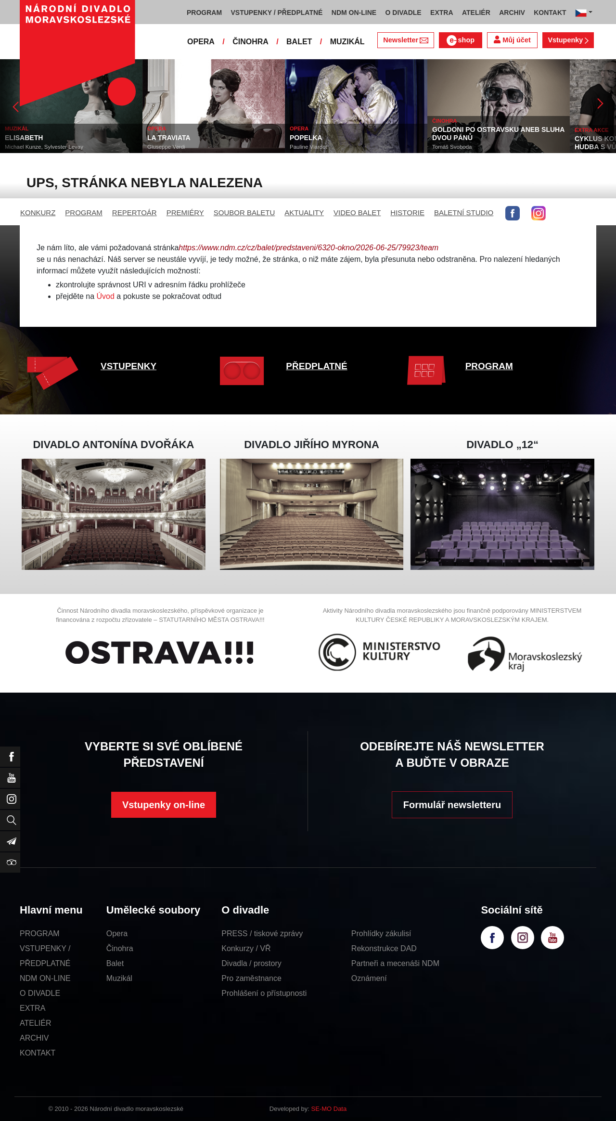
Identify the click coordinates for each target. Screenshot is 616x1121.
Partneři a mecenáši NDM (395, 963)
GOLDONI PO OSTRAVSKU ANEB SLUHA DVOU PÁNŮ (498, 134)
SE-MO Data (329, 1108)
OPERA (201, 42)
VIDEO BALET (357, 212)
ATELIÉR (35, 1023)
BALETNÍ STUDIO (463, 212)
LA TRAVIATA (169, 138)
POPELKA (306, 138)
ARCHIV (34, 1038)
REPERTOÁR (134, 212)
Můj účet (512, 40)
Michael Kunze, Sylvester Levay (44, 147)
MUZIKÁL (347, 42)
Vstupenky (568, 40)
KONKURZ (37, 212)
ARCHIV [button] (512, 12)
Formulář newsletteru (452, 804)
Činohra (119, 948)
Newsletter (405, 40)
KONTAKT (37, 1053)
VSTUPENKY (128, 366)
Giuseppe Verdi (166, 147)
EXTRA (32, 1008)
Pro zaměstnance (251, 978)
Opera (117, 933)
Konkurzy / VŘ (245, 948)
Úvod (106, 296)
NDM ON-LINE (45, 978)
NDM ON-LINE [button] (354, 12)
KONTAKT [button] (550, 12)
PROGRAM (84, 212)
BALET (299, 42)
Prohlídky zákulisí (381, 933)
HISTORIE (407, 212)
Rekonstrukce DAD (384, 948)
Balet (115, 963)
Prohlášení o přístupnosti (264, 993)
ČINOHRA (250, 42)
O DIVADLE (40, 993)
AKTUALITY (304, 212)
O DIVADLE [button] (403, 12)
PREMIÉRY (185, 212)
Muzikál (119, 978)
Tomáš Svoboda (452, 147)
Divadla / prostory (251, 963)
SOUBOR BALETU (244, 212)
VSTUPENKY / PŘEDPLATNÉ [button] (277, 12)
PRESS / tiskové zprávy (262, 933)
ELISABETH (24, 138)
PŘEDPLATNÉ (316, 366)
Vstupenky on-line (163, 804)
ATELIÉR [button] (476, 12)
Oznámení (369, 978)
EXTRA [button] (441, 12)
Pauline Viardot (308, 147)
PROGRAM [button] (204, 12)
